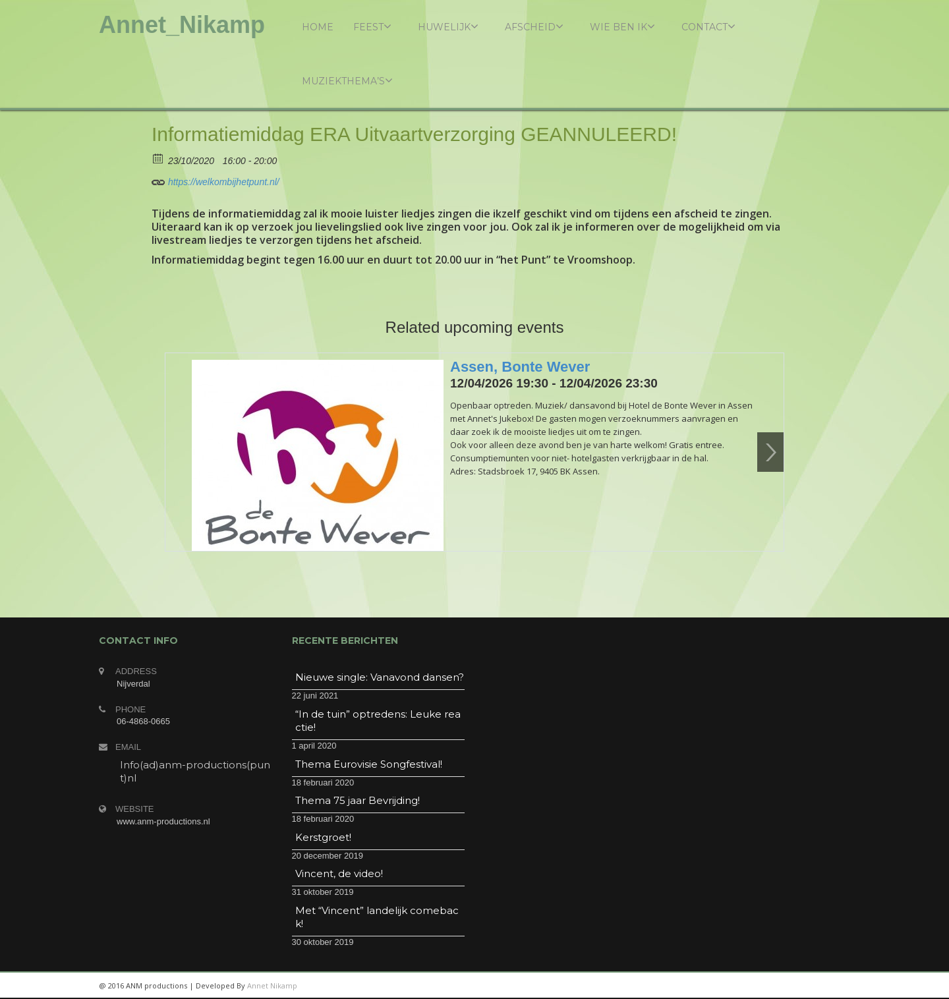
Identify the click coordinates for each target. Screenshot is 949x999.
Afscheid (534, 26)
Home (317, 27)
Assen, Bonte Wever (520, 366)
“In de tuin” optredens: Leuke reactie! (378, 720)
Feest (372, 26)
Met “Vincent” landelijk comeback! (377, 917)
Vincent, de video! (339, 873)
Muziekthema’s (347, 80)
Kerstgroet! (323, 837)
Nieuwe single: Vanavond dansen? (379, 677)
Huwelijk (448, 26)
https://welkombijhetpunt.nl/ (215, 180)
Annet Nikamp (272, 985)
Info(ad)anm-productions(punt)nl (195, 771)
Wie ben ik (622, 26)
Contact (708, 26)
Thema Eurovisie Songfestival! (368, 764)
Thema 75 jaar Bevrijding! (357, 800)
